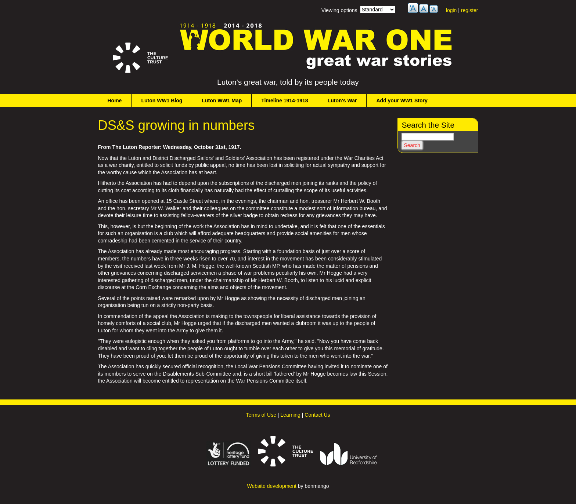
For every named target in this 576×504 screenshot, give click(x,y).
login (451, 10)
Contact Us (317, 415)
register (469, 10)
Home (115, 100)
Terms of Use (261, 415)
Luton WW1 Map (222, 100)
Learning (290, 415)
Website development (271, 486)
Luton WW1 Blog (161, 100)
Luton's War (342, 100)
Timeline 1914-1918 (284, 100)
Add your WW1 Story (401, 100)
